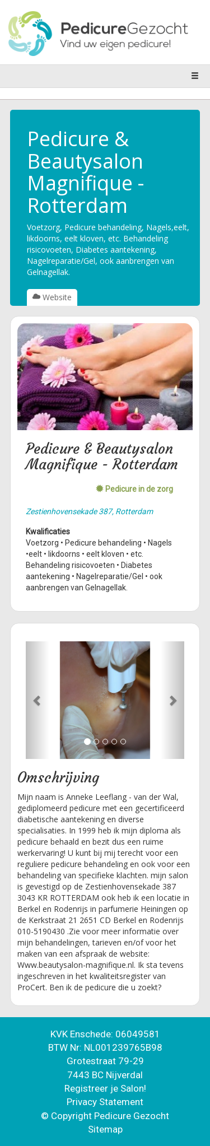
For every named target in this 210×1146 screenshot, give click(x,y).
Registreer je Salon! (105, 1088)
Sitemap (105, 1129)
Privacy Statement (105, 1101)
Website (52, 297)
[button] (37, 700)
